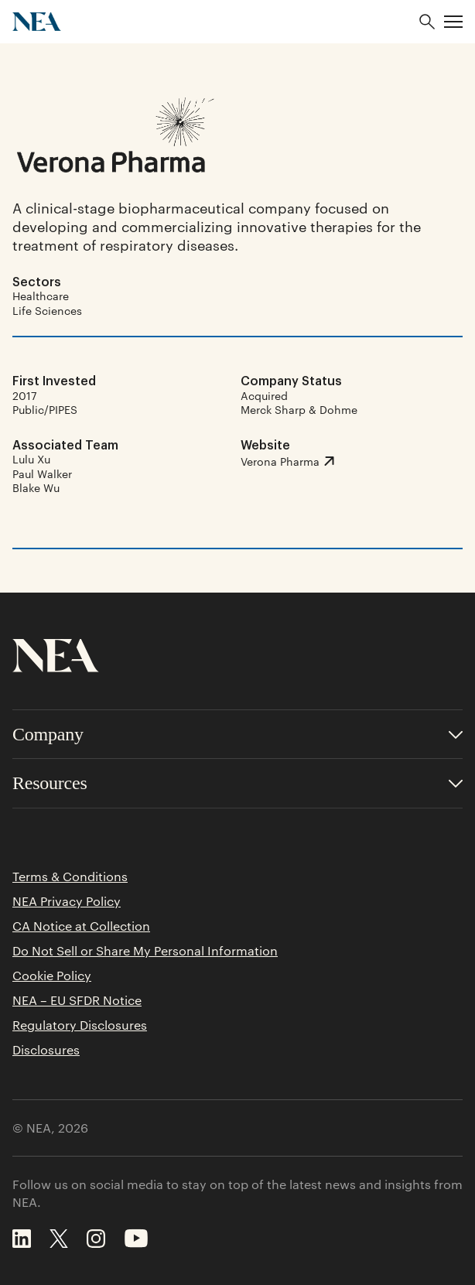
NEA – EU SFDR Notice (77, 1000)
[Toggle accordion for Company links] (237, 734)
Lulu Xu (31, 458)
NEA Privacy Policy (66, 901)
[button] (453, 21)
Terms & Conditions (70, 876)
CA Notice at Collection (81, 926)
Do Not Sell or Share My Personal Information (145, 951)
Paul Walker (42, 473)
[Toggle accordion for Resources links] (237, 783)
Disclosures (46, 1050)
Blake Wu (36, 487)
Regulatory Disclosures (79, 1025)
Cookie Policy (51, 975)
